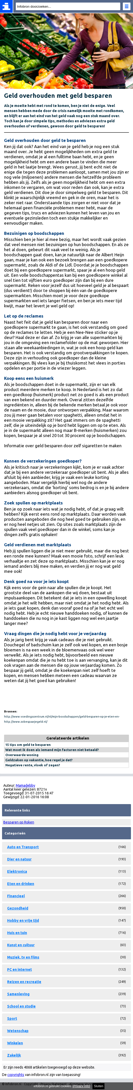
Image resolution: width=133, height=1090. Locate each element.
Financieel (16, 896)
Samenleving (18, 994)
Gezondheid (17, 908)
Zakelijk (14, 1055)
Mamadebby (25, 785)
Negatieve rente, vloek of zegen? (32, 765)
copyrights (15, 1075)
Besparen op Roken (18, 822)
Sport (12, 1018)
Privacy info (81, 1086)
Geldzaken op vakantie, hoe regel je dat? (39, 760)
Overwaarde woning (21, 755)
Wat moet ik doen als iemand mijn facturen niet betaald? (52, 750)
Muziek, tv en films (23, 957)
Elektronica (17, 871)
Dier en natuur (19, 859)
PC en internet (19, 969)
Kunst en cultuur (21, 945)
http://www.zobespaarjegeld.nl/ (25, 721)
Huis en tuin (17, 933)
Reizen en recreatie (24, 982)
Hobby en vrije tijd (23, 920)
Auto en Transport (23, 847)
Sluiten (98, 1086)
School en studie (21, 1006)
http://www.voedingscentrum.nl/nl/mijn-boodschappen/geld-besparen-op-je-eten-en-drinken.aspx (61, 717)
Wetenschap (18, 1031)
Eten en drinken (20, 884)
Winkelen (15, 1043)
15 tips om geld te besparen (28, 744)
